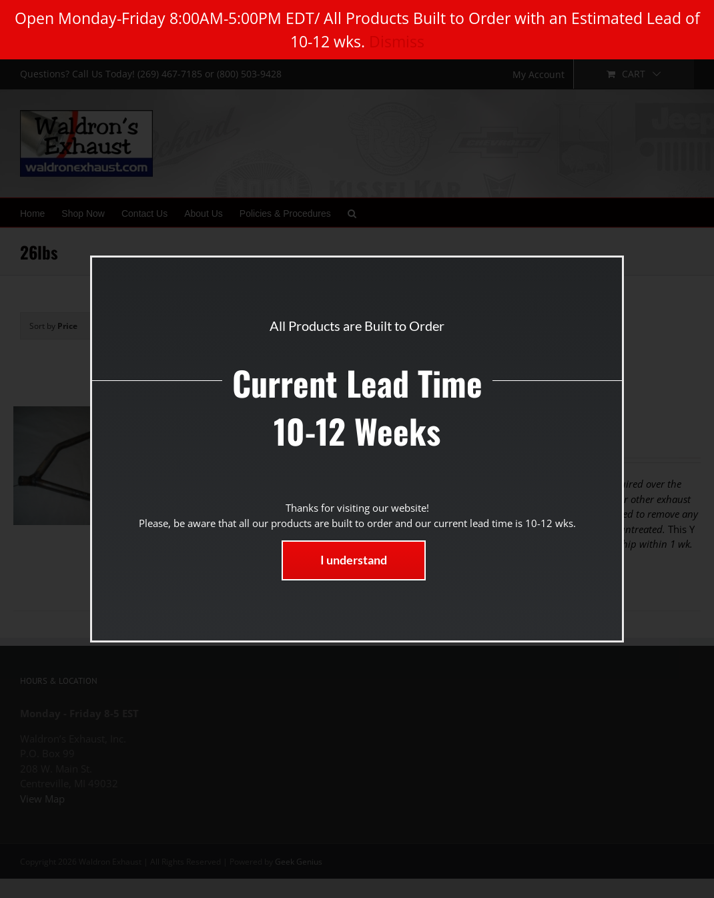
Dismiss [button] (396, 41)
